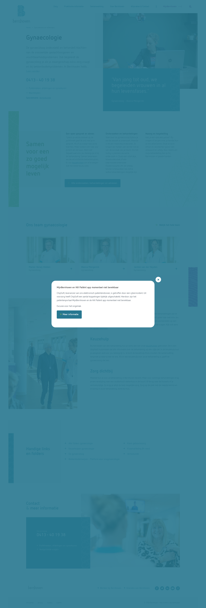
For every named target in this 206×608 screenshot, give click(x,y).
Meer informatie (70, 314)
